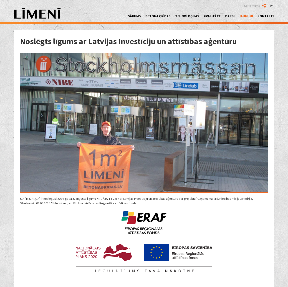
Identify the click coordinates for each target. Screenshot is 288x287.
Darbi (230, 16)
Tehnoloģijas (187, 16)
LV (271, 6)
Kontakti (266, 16)
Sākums (134, 16)
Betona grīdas (158, 16)
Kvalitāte (212, 16)
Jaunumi (246, 16)
